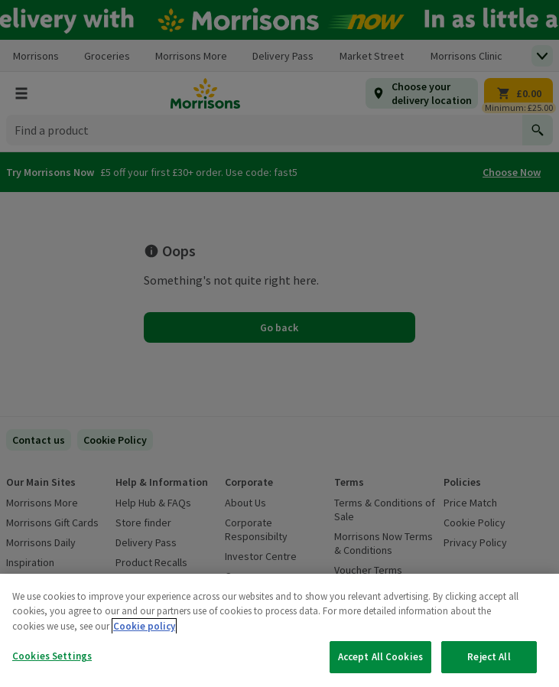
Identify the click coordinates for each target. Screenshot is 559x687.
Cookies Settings (52, 656)
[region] (279, 630)
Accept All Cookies (380, 656)
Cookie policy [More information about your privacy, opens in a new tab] (144, 626)
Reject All (488, 656)
